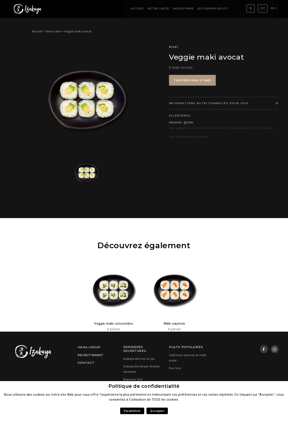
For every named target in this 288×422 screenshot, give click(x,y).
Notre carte (82, 9)
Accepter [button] (157, 411)
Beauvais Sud (133, 379)
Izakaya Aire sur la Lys (139, 358)
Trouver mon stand (192, 80)
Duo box (175, 368)
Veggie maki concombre (113, 324)
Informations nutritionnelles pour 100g (209, 103)
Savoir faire (107, 9)
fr (274, 9)
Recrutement (91, 355)
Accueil (61, 9)
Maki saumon (174, 324)
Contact (86, 362)
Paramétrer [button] (132, 411)
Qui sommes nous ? (137, 9)
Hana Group (89, 347)
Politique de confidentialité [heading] (144, 386)
